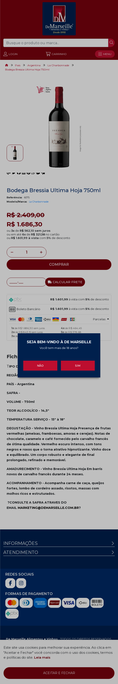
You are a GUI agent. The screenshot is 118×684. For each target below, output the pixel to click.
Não (40, 363)
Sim (77, 363)
